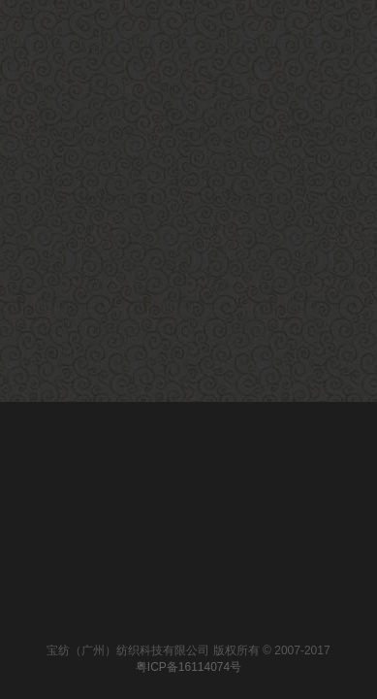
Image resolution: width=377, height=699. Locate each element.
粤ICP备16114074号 (188, 667)
